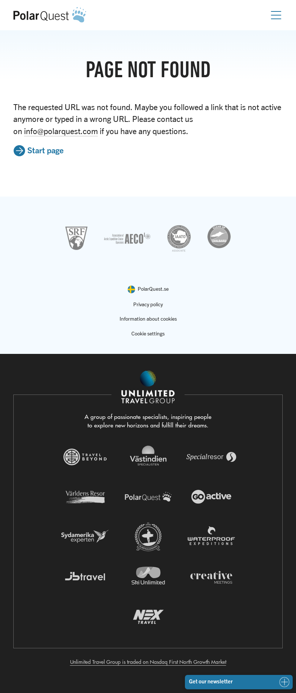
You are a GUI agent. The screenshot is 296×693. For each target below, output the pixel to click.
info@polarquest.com (61, 131)
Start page (45, 150)
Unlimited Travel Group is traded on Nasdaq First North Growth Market (148, 662)
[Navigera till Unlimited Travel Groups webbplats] (148, 387)
